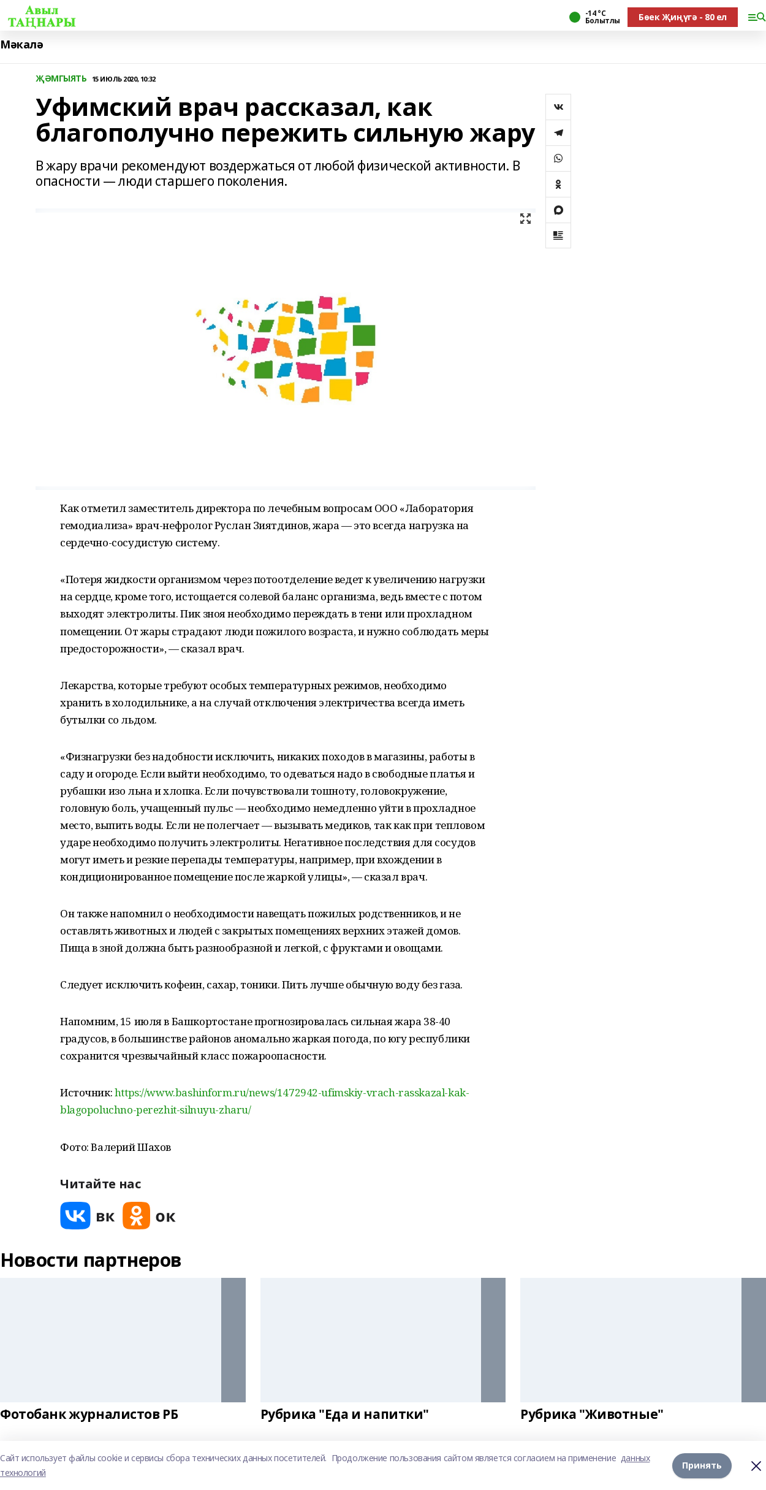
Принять (702, 1465)
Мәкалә (21, 44)
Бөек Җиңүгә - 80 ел (683, 17)
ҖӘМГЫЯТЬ (61, 79)
